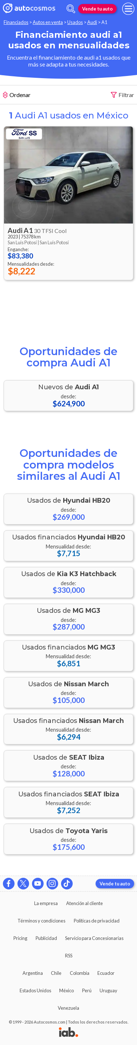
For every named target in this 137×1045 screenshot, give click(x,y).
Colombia (79, 973)
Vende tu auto (97, 9)
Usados (75, 22)
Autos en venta (48, 22)
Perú (87, 990)
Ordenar (17, 95)
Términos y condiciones (41, 921)
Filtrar (122, 95)
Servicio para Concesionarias (94, 938)
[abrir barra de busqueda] (71, 9)
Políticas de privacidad (97, 921)
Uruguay (108, 990)
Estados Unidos (35, 990)
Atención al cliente (84, 903)
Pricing (20, 938)
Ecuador (105, 973)
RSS (68, 955)
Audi (92, 22)
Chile (56, 973)
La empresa (46, 903)
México (66, 990)
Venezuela (68, 1008)
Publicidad (46, 938)
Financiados (16, 22)
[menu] (128, 9)
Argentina (33, 973)
